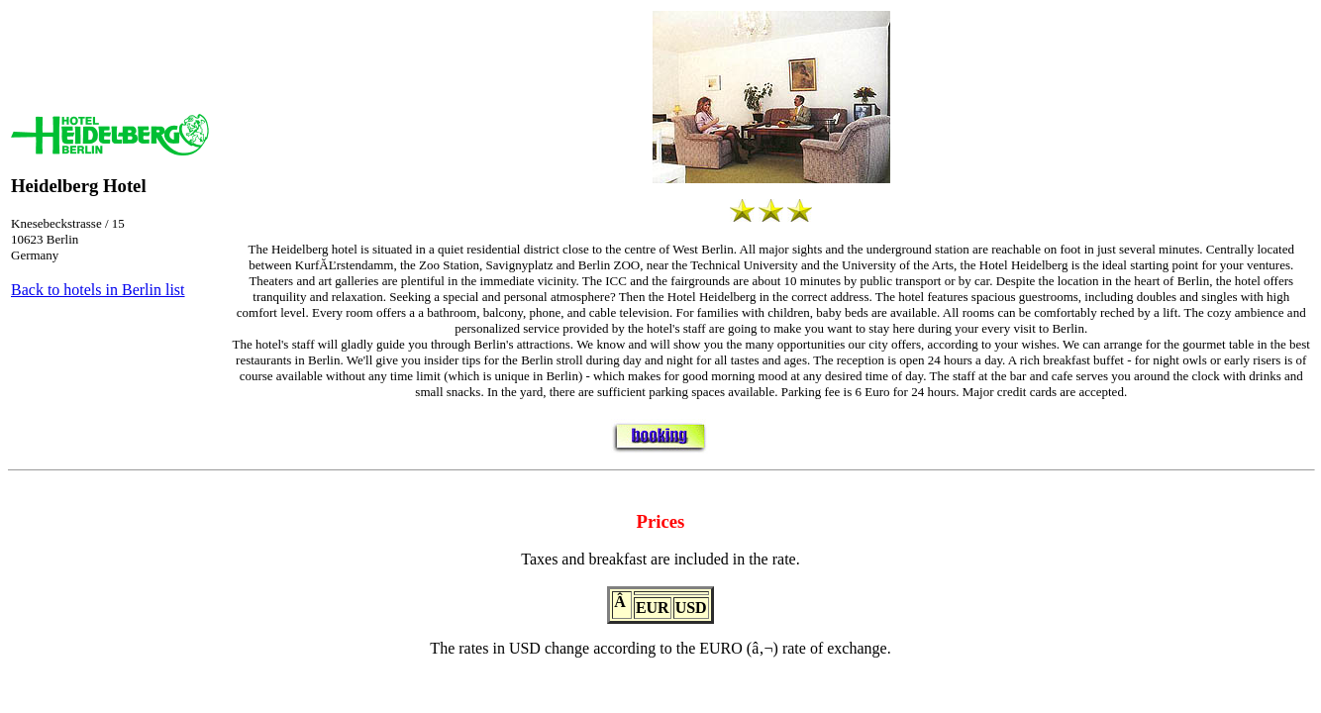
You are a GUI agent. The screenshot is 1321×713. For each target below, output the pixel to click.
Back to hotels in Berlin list (98, 289)
